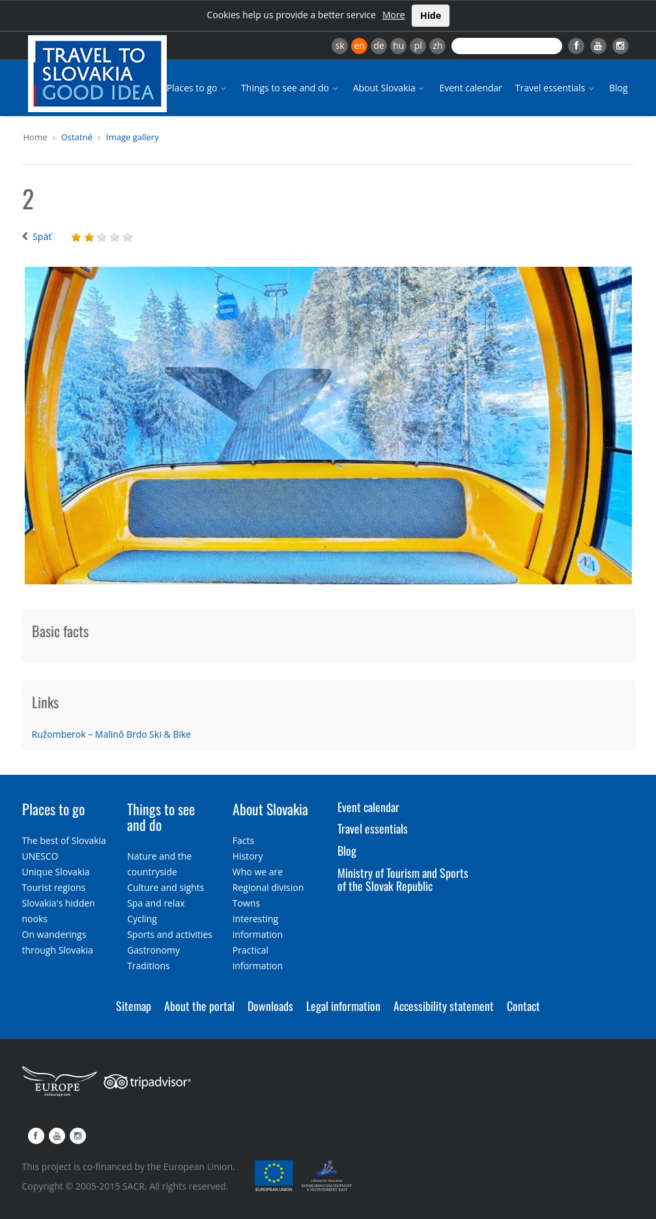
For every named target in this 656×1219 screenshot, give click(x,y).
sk (340, 45)
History (248, 856)
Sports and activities (169, 934)
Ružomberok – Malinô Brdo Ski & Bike (112, 734)
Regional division (268, 887)
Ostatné (77, 137)
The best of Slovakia (64, 840)
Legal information (343, 1005)
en (359, 45)
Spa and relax (155, 903)
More (393, 14)
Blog (618, 88)
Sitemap (133, 1005)
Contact (523, 1005)
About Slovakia (390, 88)
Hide (430, 15)
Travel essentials (555, 88)
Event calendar (470, 88)
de (379, 45)
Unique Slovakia (56, 871)
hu (398, 45)
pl (418, 45)
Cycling (142, 918)
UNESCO (40, 856)
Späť (42, 236)
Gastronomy (153, 950)
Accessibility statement (443, 1005)
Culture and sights (165, 887)
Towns (246, 903)
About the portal (199, 1005)
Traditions (148, 965)
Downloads (270, 1005)
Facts (243, 840)
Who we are (258, 871)
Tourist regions (54, 887)
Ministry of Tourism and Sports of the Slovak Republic (402, 879)
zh (437, 45)
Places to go (197, 88)
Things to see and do (290, 88)
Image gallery (132, 137)
